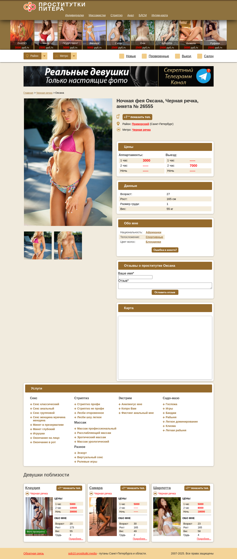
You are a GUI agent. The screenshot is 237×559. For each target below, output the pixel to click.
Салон (205, 56)
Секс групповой (44, 412)
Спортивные (154, 237)
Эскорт (82, 452)
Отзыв (123, 280)
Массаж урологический (93, 441)
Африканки (153, 232)
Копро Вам (129, 408)
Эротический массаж (91, 437)
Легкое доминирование (182, 421)
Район (36, 55)
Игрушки (39, 433)
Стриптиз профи (88, 404)
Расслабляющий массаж (94, 432)
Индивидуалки (74, 15)
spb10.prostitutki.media (82, 553)
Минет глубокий (44, 429)
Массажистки (97, 15)
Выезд (183, 56)
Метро (66, 55)
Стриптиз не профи (90, 408)
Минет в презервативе (48, 424)
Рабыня (171, 417)
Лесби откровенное (90, 412)
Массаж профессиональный (96, 428)
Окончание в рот (44, 442)
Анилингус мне (132, 404)
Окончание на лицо (46, 437)
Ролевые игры (87, 461)
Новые (127, 56)
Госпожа (171, 404)
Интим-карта (159, 15)
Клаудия (32, 488)
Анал (130, 15)
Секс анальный (43, 408)
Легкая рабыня (176, 430)
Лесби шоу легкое (89, 417)
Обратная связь (34, 553)
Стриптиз (116, 15)
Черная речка (141, 129)
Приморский (140, 124)
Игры (169, 408)
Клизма (171, 426)
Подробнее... (76, 538)
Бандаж (171, 412)
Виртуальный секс (90, 457)
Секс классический (46, 404)
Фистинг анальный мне (138, 412)
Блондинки (153, 241)
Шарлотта (162, 488)
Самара (96, 488)
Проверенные (155, 56)
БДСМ (143, 15)
